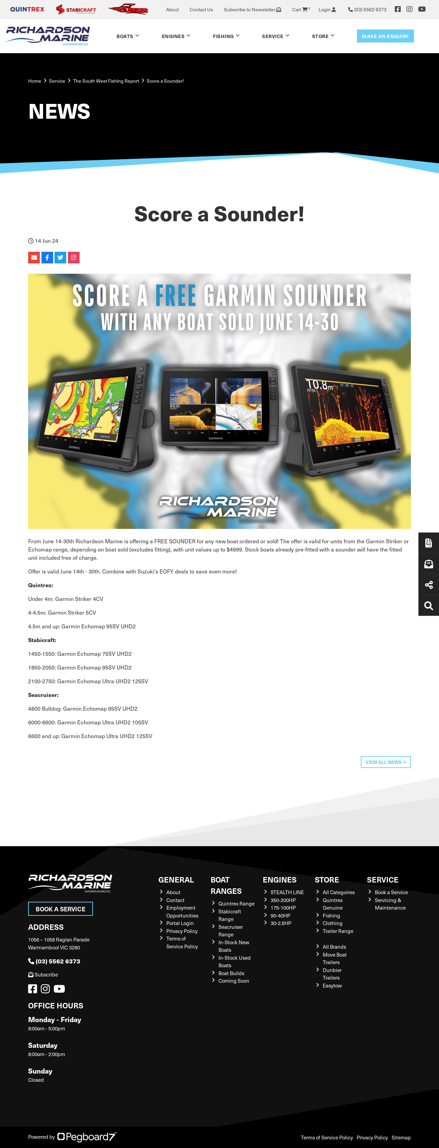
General (176, 879)
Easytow (332, 985)
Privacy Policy (182, 930)
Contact (175, 900)
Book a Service (60, 908)
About (172, 9)
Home (34, 81)
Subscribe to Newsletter (252, 9)
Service (273, 36)
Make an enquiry (385, 36)
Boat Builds (231, 973)
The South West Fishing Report (106, 81)
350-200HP (283, 900)
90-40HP (280, 915)
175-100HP (283, 907)
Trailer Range (338, 930)
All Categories (339, 892)
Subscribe (43, 974)
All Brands (334, 946)
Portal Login (180, 923)
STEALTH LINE (287, 892)
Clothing (333, 923)
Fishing (223, 36)
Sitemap (401, 1137)
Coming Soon (233, 980)
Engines (173, 36)
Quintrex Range (236, 903)
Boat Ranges (226, 885)
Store (320, 36)
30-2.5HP (281, 923)
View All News (386, 762)
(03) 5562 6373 (54, 961)
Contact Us (201, 9)
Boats (125, 36)
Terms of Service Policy (327, 1137)
